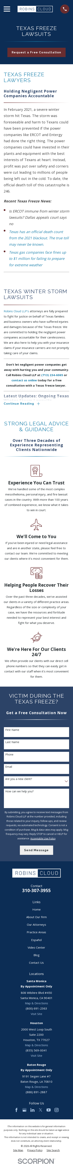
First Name (12, 730)
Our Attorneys (36, 924)
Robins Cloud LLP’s (16, 311)
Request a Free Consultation (36, 52)
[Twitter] (41, 1110)
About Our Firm (36, 917)
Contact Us (36, 963)
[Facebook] (16, 1110)
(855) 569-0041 (36, 1050)
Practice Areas (36, 932)
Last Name (12, 742)
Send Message (36, 850)
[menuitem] (18, 1150)
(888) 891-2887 (36, 1092)
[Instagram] (57, 1110)
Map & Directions (36, 1003)
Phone (9, 754)
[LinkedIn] (32, 1110)
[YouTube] (49, 1110)
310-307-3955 (36, 890)
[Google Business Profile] (24, 1110)
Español (36, 940)
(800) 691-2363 (36, 1008)
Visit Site (36, 1014)
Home (36, 909)
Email (8, 766)
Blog (36, 955)
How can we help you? (19, 791)
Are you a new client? (18, 779)
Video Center (36, 947)
